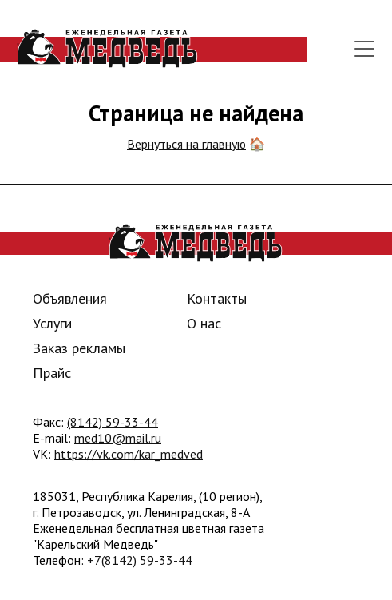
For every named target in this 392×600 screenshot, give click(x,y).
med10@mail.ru (117, 438)
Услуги (52, 323)
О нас (204, 323)
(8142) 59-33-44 (112, 422)
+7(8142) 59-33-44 (139, 560)
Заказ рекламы (79, 348)
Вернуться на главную (186, 144)
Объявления (70, 298)
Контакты (217, 298)
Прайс (52, 373)
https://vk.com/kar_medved (128, 454)
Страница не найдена (196, 113)
